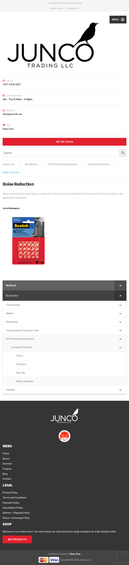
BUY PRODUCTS (17, 539)
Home (6, 453)
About (6, 458)
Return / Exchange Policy (16, 518)
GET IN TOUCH (64, 141)
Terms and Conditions (14, 497)
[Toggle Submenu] (120, 285)
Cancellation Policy (13, 507)
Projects (7, 468)
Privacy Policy (10, 492)
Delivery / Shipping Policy (16, 512)
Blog (5, 473)
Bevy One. (75, 554)
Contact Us (72, 8)
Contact (7, 478)
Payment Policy (11, 502)
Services (7, 463)
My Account (57, 8)
